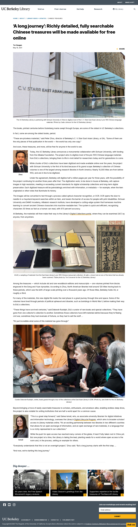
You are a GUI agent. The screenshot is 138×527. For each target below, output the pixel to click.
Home (15, 18)
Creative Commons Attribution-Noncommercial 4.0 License (105, 524)
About (119, 2)
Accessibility (26, 520)
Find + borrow (60, 9)
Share (120, 49)
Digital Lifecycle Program (85, 419)
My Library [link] (119, 10)
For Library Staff (68, 520)
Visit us (41, 9)
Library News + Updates (36, 18)
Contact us (55, 520)
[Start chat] (131, 525)
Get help (80, 9)
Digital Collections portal (80, 214)
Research (98, 9)
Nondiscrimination (40, 520)
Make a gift (129, 2)
